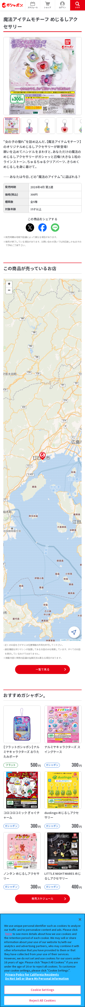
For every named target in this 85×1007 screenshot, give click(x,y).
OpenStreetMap (75, 640)
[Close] (80, 919)
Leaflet (63, 640)
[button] (42, 456)
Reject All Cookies (42, 1000)
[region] (42, 960)
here (8, 934)
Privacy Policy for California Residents (32, 974)
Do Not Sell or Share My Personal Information (37, 978)
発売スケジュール (42, 898)
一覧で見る (42, 669)
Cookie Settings (42, 990)
